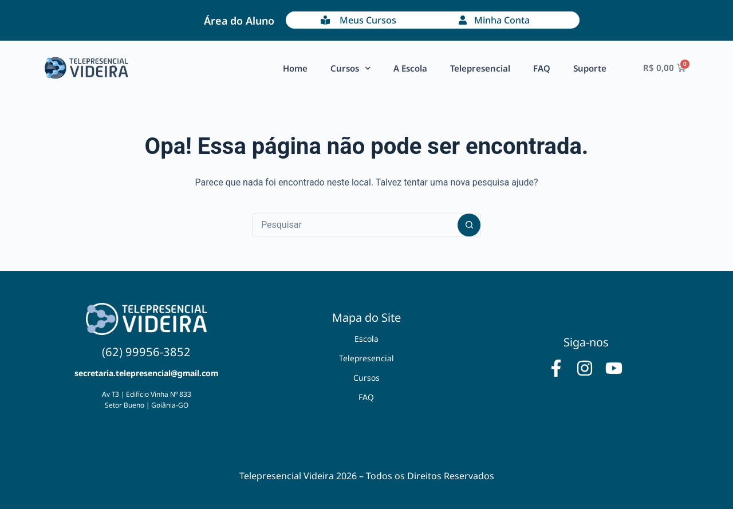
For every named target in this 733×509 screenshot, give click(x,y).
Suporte (589, 68)
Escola (366, 338)
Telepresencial (480, 68)
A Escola (410, 68)
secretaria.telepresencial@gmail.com (146, 373)
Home (295, 68)
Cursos (350, 68)
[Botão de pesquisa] (469, 225)
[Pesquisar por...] (355, 225)
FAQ (541, 68)
